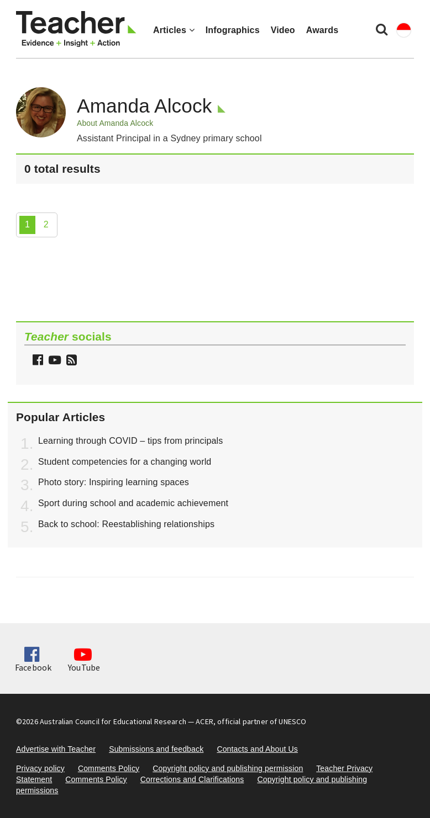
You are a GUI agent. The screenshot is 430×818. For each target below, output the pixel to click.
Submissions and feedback (156, 749)
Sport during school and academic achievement (133, 503)
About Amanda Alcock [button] (115, 123)
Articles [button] (174, 30)
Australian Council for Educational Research (113, 721)
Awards (322, 30)
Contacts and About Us (257, 749)
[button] (70, 361)
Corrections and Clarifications (192, 779)
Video (283, 30)
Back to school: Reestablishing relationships (126, 524)
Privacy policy (40, 768)
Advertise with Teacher (56, 749)
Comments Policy (108, 768)
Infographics (233, 30)
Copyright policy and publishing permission (228, 768)
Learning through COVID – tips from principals (130, 440)
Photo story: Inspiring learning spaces (113, 482)
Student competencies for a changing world (124, 461)
